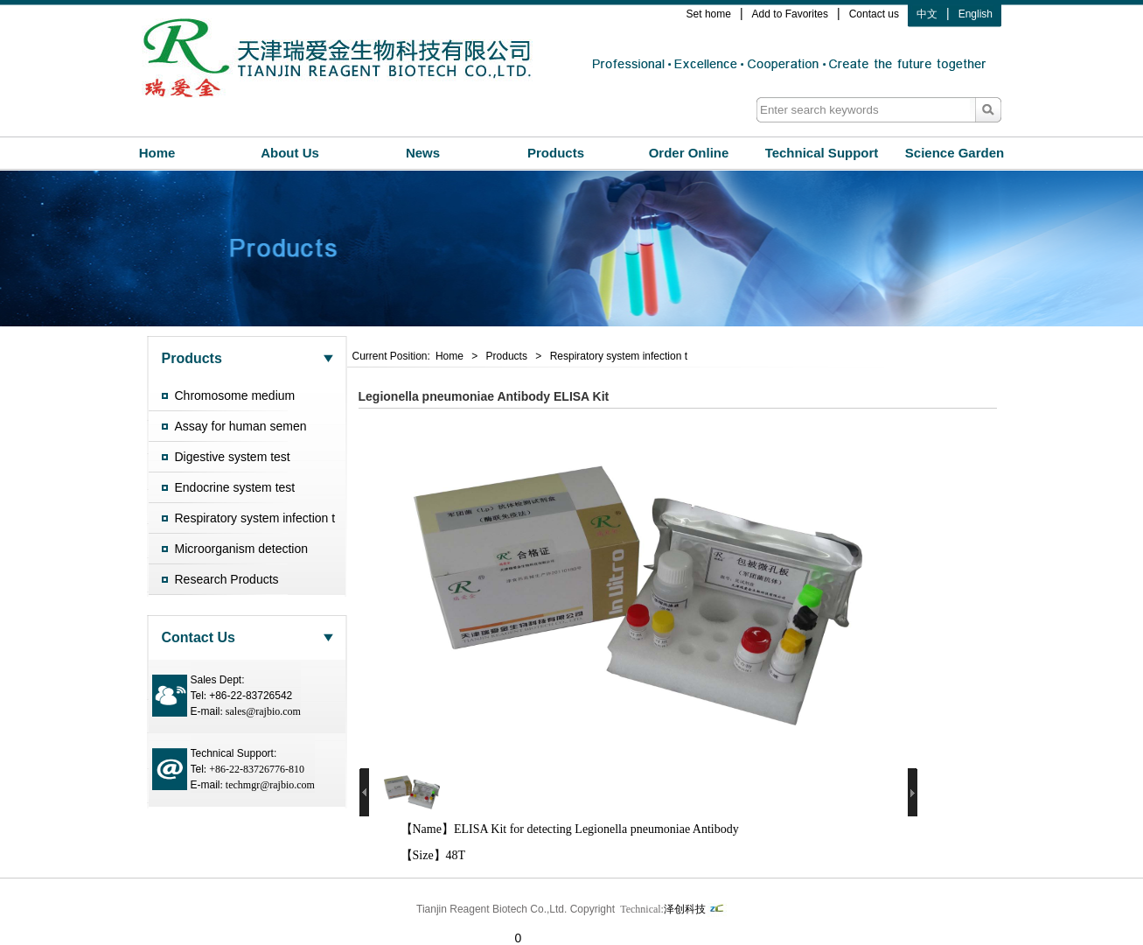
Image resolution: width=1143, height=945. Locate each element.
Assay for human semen (241, 426)
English (975, 14)
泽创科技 (695, 911)
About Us (290, 152)
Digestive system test (232, 457)
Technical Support (822, 152)
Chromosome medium (235, 395)
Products (555, 152)
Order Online (689, 152)
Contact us (874, 14)
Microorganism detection (242, 549)
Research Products (227, 579)
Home (157, 152)
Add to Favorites (790, 14)
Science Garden (954, 152)
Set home (708, 14)
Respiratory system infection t (255, 518)
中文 (926, 14)
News (423, 152)
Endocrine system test (235, 487)
